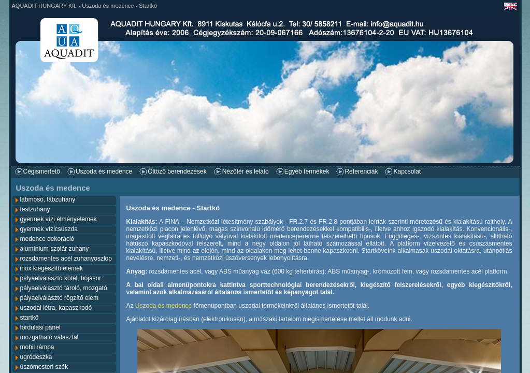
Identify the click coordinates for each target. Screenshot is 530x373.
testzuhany (35, 209)
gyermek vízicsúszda (49, 229)
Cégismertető (41, 171)
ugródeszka (36, 357)
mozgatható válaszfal (49, 337)
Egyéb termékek (307, 171)
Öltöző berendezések (177, 171)
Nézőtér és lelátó (245, 171)
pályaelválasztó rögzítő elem (59, 298)
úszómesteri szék (44, 366)
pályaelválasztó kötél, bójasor (61, 278)
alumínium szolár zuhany (54, 248)
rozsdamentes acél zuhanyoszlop (66, 258)
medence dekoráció (47, 238)
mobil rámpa (37, 347)
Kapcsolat (407, 171)
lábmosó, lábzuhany (48, 199)
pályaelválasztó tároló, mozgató (63, 288)
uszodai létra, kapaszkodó (56, 307)
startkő (29, 317)
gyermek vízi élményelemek (58, 219)
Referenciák (361, 171)
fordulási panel (40, 327)
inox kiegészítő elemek (51, 268)
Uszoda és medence (104, 171)
